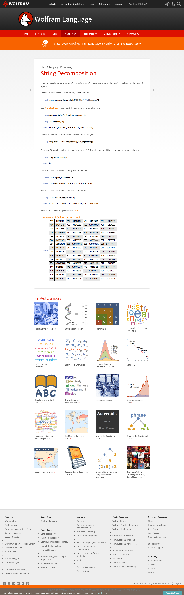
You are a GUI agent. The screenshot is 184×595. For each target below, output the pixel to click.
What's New (70, 33)
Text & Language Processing (57, 67)
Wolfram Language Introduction (91, 542)
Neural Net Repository (51, 546)
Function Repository (50, 537)
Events (151, 572)
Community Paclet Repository (54, 541)
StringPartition (51, 107)
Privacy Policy (162, 583)
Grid (76, 210)
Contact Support (155, 547)
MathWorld (117, 558)
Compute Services (13, 533)
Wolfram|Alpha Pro (13, 547)
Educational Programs (87, 535)
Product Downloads (157, 525)
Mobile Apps (10, 551)
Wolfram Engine (12, 558)
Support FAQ (154, 543)
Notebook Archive (49, 563)
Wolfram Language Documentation (85, 526)
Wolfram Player (12, 562)
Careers (151, 564)
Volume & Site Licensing (16, 569)
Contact (151, 568)
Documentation (112, 33)
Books (79, 560)
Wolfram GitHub (48, 567)
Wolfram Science (119, 562)
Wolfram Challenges (121, 529)
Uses (54, 33)
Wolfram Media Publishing (124, 566)
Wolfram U (81, 521)
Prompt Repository (49, 549)
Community (133, 33)
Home (25, 33)
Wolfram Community (86, 566)
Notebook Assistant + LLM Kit (18, 529)
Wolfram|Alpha (119, 521)
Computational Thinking (123, 539)
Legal (151, 583)
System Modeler (12, 536)
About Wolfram (155, 560)
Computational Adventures (124, 543)
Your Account (154, 533)
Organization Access (157, 536)
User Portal (153, 529)
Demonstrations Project (123, 550)
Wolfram (142, 583)
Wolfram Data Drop (121, 554)
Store (150, 521)
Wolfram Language (64, 19)
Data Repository (48, 533)
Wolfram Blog (83, 570)
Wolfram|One (11, 521)
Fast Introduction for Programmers (86, 548)
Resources (88, 33)
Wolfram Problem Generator (125, 525)
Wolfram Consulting (50, 521)
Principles (40, 33)
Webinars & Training (86, 531)
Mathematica (11, 525)
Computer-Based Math (122, 535)
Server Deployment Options (17, 573)
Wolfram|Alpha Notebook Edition (20, 543)
